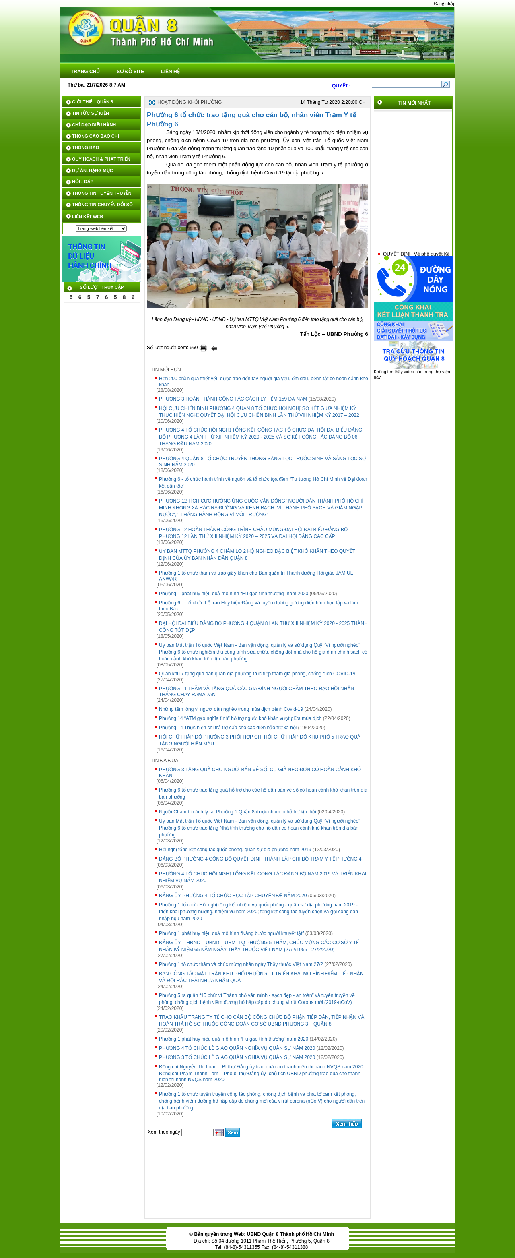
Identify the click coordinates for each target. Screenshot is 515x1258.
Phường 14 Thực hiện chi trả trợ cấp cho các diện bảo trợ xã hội (228, 727)
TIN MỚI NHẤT (414, 103)
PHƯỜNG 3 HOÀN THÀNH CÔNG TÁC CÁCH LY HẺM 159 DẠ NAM (233, 399)
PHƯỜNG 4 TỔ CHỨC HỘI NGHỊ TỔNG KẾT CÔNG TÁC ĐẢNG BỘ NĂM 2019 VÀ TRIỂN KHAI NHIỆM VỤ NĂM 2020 (262, 877)
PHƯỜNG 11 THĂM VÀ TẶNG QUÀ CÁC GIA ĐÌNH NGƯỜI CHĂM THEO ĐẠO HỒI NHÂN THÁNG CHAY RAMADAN (256, 691)
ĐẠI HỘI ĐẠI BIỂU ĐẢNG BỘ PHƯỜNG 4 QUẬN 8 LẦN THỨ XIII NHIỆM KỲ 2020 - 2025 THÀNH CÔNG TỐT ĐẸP (263, 627)
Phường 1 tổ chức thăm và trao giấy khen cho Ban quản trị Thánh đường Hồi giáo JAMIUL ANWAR (256, 576)
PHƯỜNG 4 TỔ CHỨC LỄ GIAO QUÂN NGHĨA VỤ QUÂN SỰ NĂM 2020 (237, 1048)
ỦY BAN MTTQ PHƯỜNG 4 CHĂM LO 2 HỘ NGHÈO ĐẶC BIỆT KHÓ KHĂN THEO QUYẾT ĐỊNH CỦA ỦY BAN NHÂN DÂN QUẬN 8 (257, 554)
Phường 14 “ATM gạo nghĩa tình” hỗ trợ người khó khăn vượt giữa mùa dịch (240, 718)
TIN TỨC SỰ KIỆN (90, 113)
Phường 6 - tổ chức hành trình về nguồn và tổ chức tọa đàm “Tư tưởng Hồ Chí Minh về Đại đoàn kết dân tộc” (263, 482)
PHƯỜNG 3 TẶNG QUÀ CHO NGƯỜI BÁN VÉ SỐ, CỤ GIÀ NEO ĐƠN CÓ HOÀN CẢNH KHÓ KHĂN (260, 772)
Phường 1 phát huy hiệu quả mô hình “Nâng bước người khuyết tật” (231, 933)
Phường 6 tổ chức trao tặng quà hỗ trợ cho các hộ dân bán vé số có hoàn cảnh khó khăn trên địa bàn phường (263, 793)
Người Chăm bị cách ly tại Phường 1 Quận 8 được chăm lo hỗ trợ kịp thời (237, 812)
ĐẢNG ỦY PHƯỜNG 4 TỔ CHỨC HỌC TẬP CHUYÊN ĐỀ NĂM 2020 (233, 895)
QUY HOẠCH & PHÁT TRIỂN (101, 159)
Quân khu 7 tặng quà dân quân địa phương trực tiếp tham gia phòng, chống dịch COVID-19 (257, 674)
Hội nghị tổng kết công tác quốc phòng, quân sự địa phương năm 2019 (235, 849)
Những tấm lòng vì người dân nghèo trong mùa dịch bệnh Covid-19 (231, 709)
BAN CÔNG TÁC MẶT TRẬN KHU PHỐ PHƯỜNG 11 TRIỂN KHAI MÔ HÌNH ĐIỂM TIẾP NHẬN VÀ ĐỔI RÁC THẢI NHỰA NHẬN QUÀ (261, 977)
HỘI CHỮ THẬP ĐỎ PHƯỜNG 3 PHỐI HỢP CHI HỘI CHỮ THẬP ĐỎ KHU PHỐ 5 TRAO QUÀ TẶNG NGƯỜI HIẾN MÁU (259, 740)
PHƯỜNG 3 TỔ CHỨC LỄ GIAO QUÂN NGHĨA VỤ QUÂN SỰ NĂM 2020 (237, 1057)
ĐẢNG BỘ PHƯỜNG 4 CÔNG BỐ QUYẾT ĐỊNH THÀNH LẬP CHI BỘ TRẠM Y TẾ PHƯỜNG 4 (260, 859)
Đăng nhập (444, 3)
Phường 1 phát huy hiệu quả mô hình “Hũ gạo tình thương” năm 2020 (233, 593)
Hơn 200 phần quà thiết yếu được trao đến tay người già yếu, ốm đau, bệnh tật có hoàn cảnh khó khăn (263, 381)
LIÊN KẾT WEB (87, 216)
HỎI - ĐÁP (82, 181)
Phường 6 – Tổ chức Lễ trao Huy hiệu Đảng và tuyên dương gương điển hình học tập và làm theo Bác (258, 606)
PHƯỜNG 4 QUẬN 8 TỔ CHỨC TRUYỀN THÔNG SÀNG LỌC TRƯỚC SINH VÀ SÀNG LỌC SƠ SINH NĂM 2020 (262, 462)
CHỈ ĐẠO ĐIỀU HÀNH (94, 124)
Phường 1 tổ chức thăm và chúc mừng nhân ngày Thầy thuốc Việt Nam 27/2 (241, 964)
